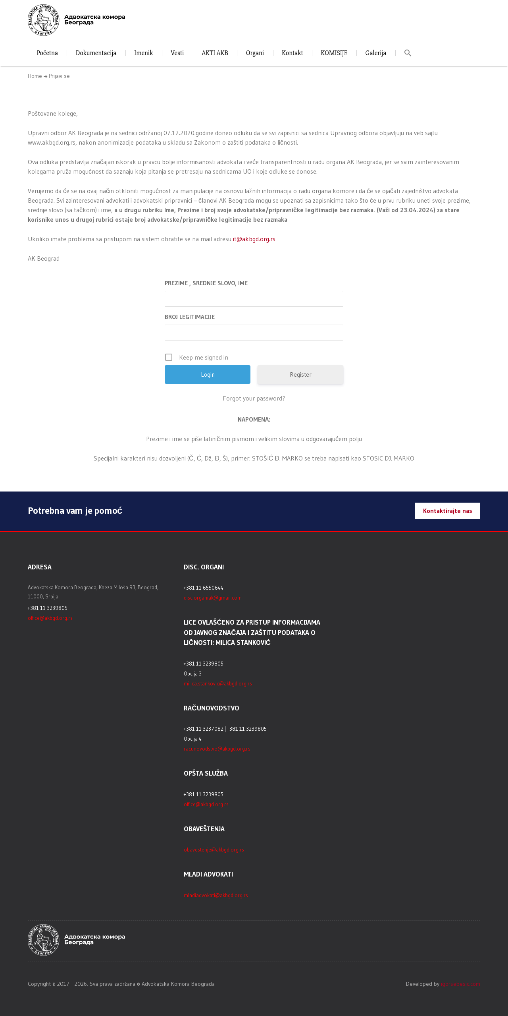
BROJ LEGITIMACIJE (190, 317)
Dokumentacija (96, 53)
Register (301, 374)
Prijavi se (59, 75)
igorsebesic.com (460, 983)
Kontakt (292, 53)
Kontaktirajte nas (447, 511)
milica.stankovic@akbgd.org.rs (218, 683)
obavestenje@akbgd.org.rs (214, 849)
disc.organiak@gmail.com (213, 597)
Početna (47, 53)
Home (35, 75)
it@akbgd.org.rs (254, 239)
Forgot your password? (254, 398)
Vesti (177, 53)
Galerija (375, 53)
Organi (255, 53)
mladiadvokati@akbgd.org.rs (216, 895)
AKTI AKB (215, 53)
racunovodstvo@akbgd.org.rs (217, 748)
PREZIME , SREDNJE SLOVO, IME (206, 283)
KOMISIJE (334, 53)
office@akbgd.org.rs (50, 618)
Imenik (143, 53)
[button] (408, 53)
